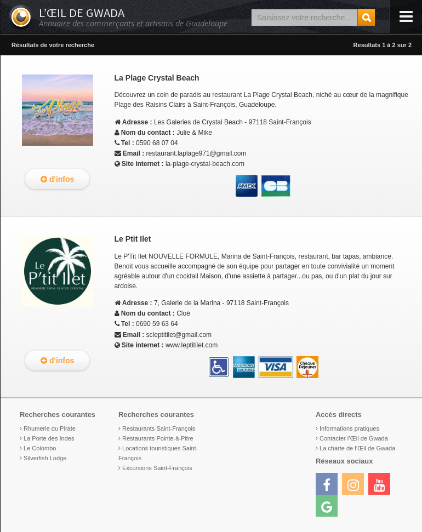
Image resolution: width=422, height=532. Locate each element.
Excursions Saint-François (157, 468)
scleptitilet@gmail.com (179, 335)
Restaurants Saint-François (158, 428)
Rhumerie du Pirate (50, 428)
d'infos (57, 179)
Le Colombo (40, 448)
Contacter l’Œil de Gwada (354, 438)
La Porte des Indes (49, 438)
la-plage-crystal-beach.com (205, 164)
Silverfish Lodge (45, 458)
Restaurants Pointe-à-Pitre (157, 438)
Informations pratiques (349, 428)
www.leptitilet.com (192, 345)
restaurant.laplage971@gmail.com (196, 153)
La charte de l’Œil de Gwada (357, 448)
